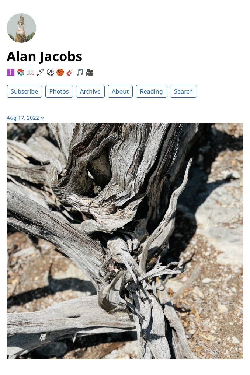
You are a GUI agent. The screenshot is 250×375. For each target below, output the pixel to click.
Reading (151, 91)
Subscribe (24, 91)
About (120, 91)
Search (183, 91)
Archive (90, 91)
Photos (59, 91)
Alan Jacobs (44, 56)
